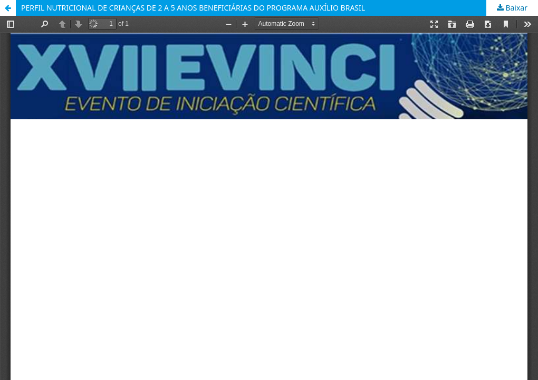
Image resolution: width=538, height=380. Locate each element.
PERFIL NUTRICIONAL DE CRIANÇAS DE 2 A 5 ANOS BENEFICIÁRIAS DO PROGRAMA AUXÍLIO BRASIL (193, 8)
